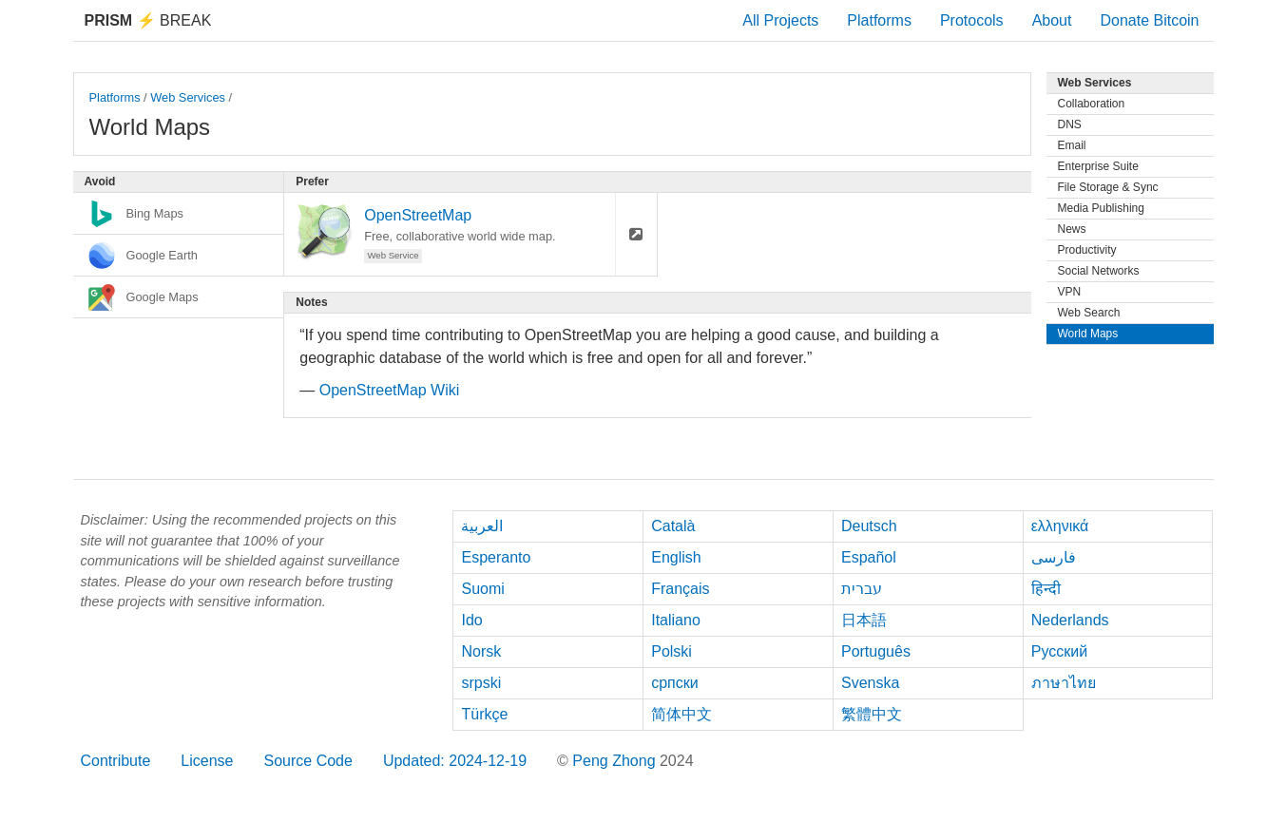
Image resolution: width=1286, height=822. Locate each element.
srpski (481, 683)
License (207, 761)
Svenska (870, 683)
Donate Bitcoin (1149, 20)
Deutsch (869, 526)
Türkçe (484, 714)
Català (673, 526)
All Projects (780, 20)
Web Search (1089, 312)
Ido (471, 620)
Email (1072, 145)
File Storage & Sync (1108, 187)
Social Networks (1099, 270)
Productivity (1087, 250)
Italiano (676, 620)
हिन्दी (1046, 589)
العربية (482, 526)
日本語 (864, 620)
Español (868, 557)
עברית (861, 589)
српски (675, 683)
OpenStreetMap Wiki (389, 390)
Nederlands (1070, 620)
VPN (1070, 291)
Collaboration (1091, 103)
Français (680, 589)
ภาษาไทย (1063, 683)
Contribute (116, 761)
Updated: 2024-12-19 (455, 761)
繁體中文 (871, 714)
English (676, 557)
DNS (1070, 124)
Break (148, 20)
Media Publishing (1101, 208)
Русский (1059, 651)
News (1072, 229)
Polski (671, 651)
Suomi (482, 589)
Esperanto (495, 557)
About (1052, 20)
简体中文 (681, 714)
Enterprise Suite (1098, 166)
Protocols (972, 20)
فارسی (1053, 557)
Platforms (879, 20)
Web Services (187, 97)
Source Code (307, 761)
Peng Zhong (616, 761)
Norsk (481, 651)
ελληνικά (1060, 526)
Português (876, 651)
